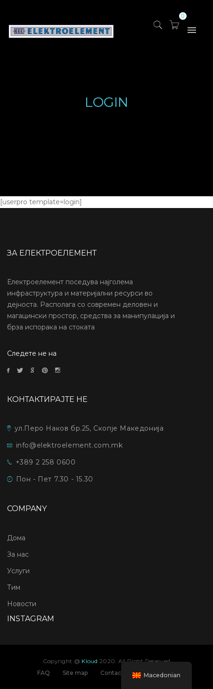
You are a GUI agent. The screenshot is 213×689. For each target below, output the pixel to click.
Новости (21, 604)
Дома (16, 538)
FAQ (43, 672)
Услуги (18, 571)
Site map (75, 672)
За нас (18, 554)
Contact (111, 672)
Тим (13, 587)
